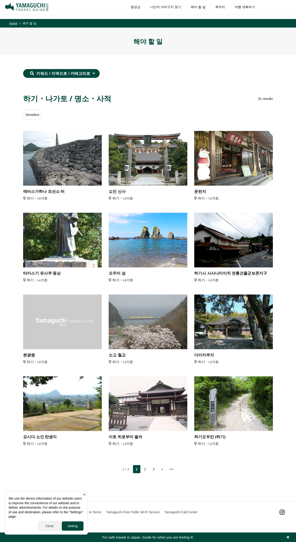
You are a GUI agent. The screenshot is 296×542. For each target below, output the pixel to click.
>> (172, 469)
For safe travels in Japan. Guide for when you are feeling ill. (148, 537)
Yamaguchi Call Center (180, 512)
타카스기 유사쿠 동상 (42, 273)
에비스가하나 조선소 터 (44, 191)
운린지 (200, 191)
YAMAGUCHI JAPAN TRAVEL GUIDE (31, 9)
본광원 (29, 355)
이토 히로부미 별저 (125, 437)
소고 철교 (117, 355)
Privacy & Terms (89, 512)
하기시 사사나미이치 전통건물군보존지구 (230, 273)
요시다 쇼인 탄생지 (40, 437)
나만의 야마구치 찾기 (161, 9)
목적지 (216, 9)
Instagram (282, 512)
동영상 (131, 9)
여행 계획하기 (240, 9)
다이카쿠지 (204, 355)
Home (13, 23)
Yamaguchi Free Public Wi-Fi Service (133, 512)
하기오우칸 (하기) (209, 437)
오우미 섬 (117, 273)
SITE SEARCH (281, 9)
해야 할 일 (193, 9)
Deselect (32, 115)
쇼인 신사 (117, 191)
